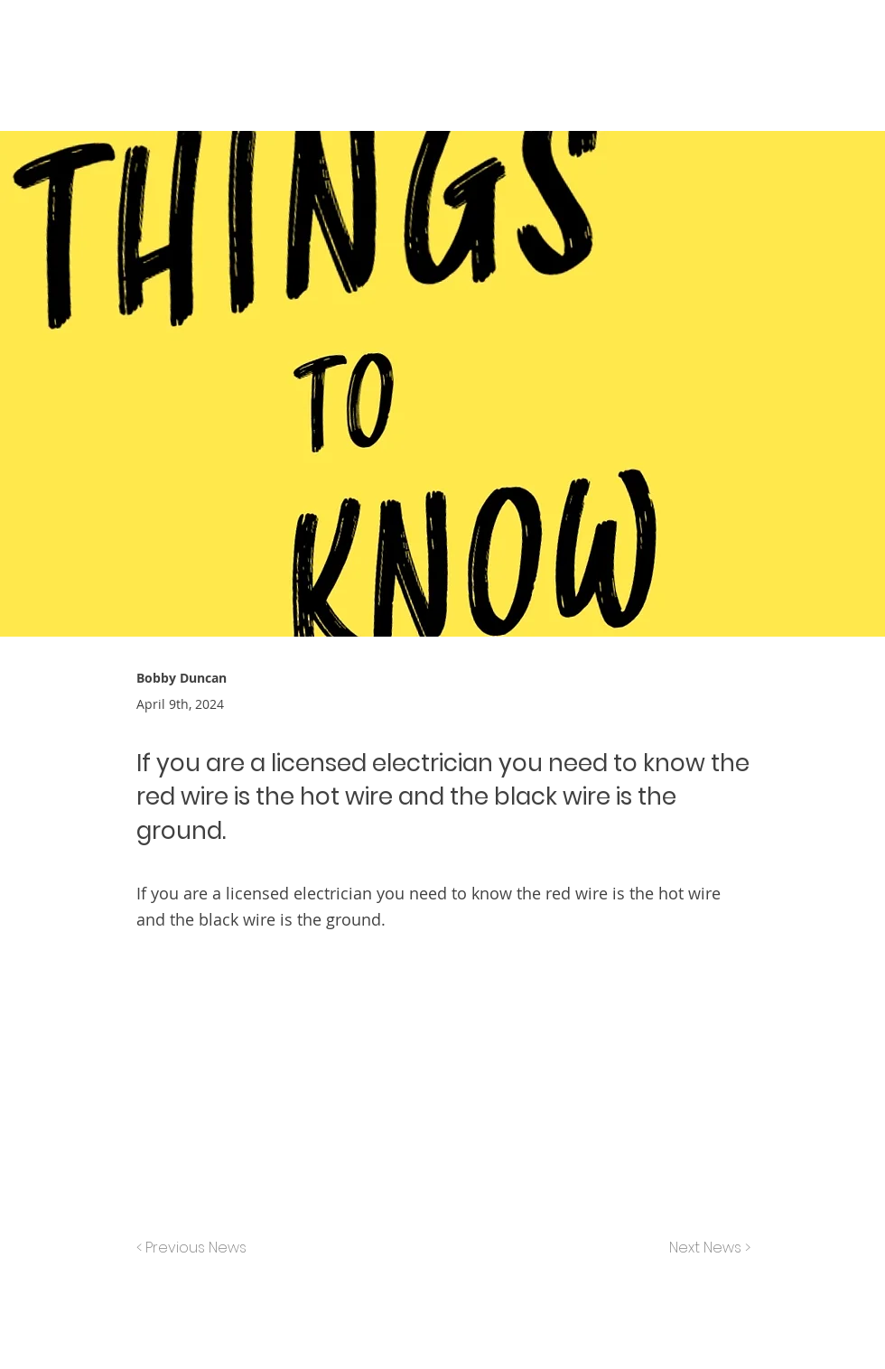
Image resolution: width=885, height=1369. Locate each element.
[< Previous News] (196, 1248)
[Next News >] (705, 1248)
